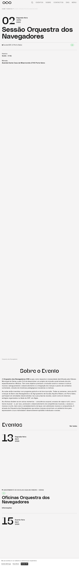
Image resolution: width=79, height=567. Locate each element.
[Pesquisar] (32, 2)
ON (72, 45)
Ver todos (73, 426)
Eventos (39, 2)
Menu (74, 2)
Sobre (48, 2)
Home (3, 8)
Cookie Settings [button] (6, 563)
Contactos (58, 2)
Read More (16, 563)
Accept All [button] (24, 563)
